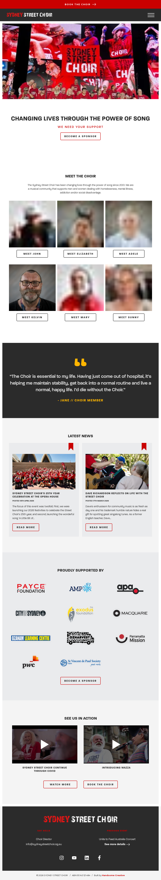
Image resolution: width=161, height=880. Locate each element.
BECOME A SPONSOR (80, 136)
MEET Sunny (129, 317)
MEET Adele (128, 253)
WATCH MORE (60, 784)
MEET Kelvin (32, 317)
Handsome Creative (113, 875)
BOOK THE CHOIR (100, 784)
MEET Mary (80, 317)
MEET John (32, 253)
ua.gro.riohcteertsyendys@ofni (44, 844)
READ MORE (26, 527)
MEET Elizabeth (80, 253)
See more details (117, 844)
